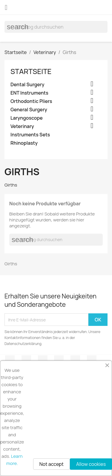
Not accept (51, 464)
